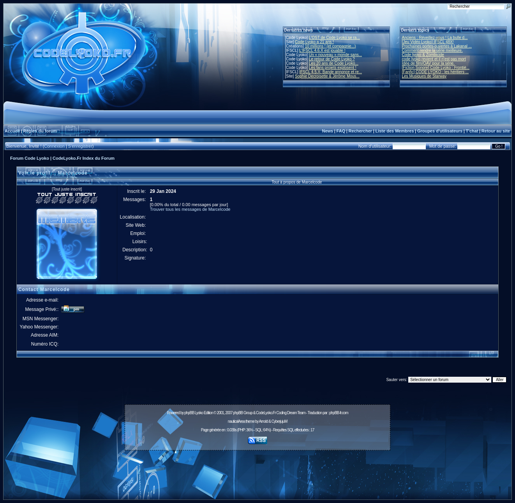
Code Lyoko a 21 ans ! (314, 42)
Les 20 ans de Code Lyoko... (333, 63)
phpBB (189, 413)
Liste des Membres (394, 131)
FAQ (341, 131)
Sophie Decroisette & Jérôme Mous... (327, 76)
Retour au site (495, 131)
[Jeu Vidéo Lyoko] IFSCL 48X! (428, 42)
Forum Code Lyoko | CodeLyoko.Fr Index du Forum (62, 158)
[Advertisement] (257, 470)
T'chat (472, 131)
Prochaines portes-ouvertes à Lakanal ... (437, 46)
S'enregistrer (80, 146)
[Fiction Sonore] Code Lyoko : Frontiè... (436, 67)
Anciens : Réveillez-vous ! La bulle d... (435, 37)
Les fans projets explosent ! (332, 67)
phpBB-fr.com (338, 413)
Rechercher (360, 131)
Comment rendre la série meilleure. (432, 50)
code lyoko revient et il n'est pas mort (434, 59)
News (327, 131)
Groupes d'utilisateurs (439, 131)
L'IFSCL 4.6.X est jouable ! (322, 50)
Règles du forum (40, 131)
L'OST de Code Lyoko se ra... (334, 37)
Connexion (54, 146)
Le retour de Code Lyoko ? (332, 59)
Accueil (12, 131)
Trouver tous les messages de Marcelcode (190, 209)
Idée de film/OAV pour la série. (428, 63)
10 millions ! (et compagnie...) (330, 46)
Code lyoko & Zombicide (423, 55)
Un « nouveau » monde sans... (335, 55)
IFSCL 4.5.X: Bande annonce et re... (330, 72)
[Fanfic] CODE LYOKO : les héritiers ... (435, 72)
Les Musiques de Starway (424, 76)
